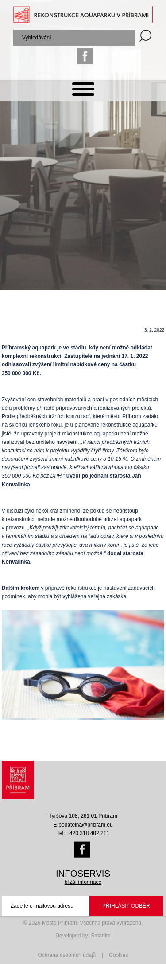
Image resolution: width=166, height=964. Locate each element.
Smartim (101, 936)
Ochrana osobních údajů (67, 955)
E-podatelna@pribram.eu (82, 825)
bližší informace (83, 882)
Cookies (118, 955)
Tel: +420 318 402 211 (83, 833)
